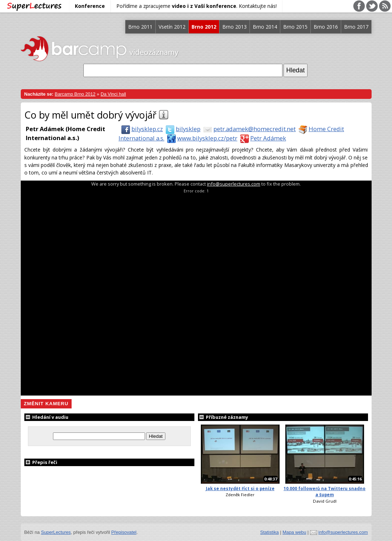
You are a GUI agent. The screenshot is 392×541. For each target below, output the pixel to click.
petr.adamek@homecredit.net (248, 129)
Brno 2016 (326, 26)
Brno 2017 (356, 26)
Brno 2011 (140, 26)
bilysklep (181, 129)
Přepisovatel (123, 532)
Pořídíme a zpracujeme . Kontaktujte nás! (196, 6)
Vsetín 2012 (172, 26)
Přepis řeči (40, 462)
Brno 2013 (234, 26)
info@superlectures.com (233, 184)
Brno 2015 (295, 26)
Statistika (269, 532)
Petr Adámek (261, 138)
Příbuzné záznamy (223, 417)
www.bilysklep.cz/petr (200, 138)
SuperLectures (56, 532)
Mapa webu (294, 532)
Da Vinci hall (113, 94)
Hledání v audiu (46, 417)
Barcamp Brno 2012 (75, 94)
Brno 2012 (204, 26)
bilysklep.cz (140, 129)
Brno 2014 (265, 26)
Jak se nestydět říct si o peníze (240, 488)
